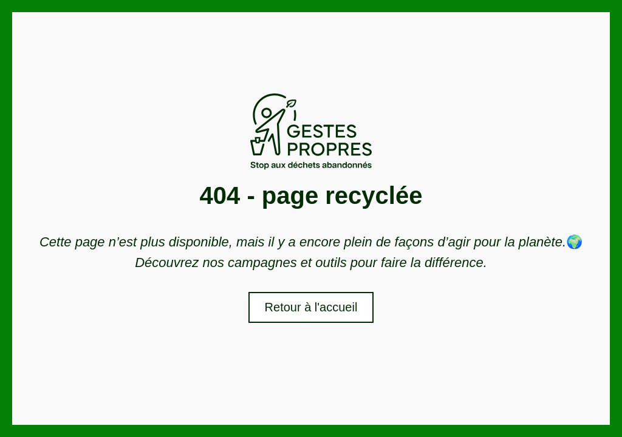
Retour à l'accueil (311, 307)
